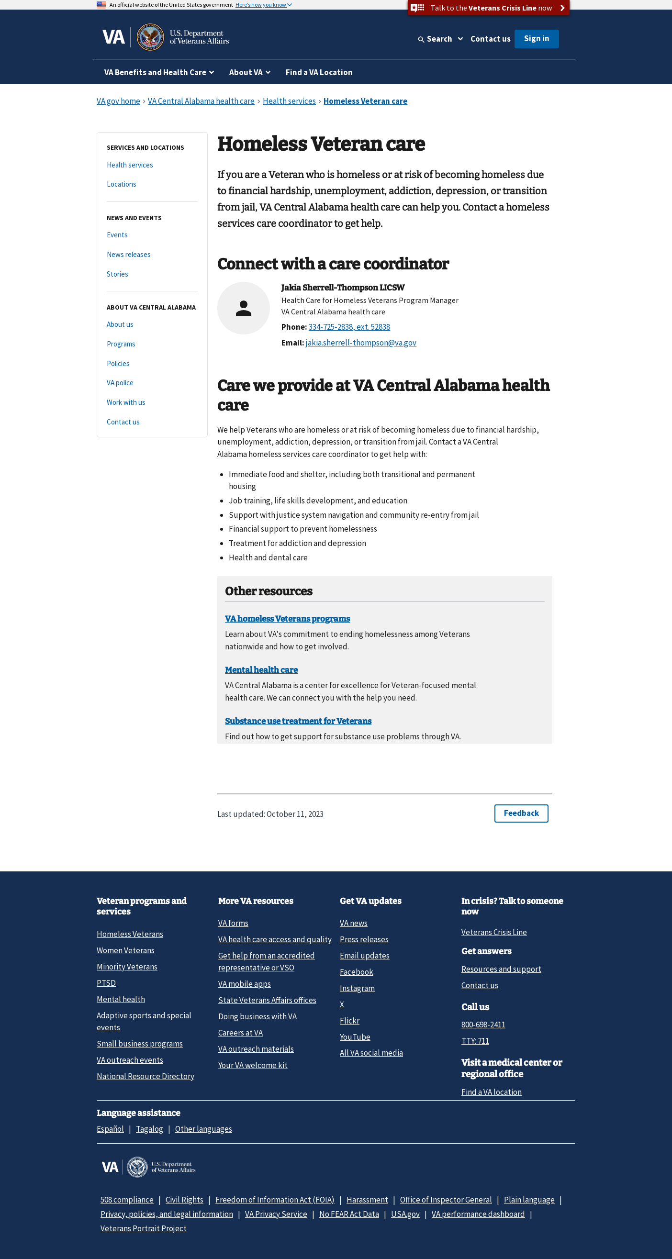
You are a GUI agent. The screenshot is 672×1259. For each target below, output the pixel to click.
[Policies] (152, 364)
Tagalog (149, 1129)
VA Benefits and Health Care (155, 72)
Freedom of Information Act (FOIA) (275, 1199)
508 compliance (127, 1199)
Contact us (490, 38)
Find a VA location (491, 1092)
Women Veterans (126, 950)
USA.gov (405, 1214)
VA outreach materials (256, 1049)
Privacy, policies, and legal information (167, 1214)
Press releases (364, 939)
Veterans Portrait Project (144, 1228)
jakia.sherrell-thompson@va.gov (361, 342)
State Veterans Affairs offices (267, 1000)
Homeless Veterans (130, 934)
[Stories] (152, 274)
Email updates (365, 955)
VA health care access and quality (275, 939)
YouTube (355, 1037)
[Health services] (152, 165)
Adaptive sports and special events (144, 1021)
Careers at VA (240, 1032)
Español (110, 1129)
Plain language (529, 1199)
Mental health (121, 999)
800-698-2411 (483, 1024)
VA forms (233, 923)
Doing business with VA (257, 1016)
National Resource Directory (145, 1076)
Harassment (367, 1199)
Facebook (356, 972)
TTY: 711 (475, 1041)
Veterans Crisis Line (494, 932)
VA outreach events (130, 1060)
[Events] (152, 235)
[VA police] (152, 383)
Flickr (349, 1020)
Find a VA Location (319, 72)
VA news (354, 923)
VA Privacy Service (276, 1214)
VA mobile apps (244, 984)
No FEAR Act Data (349, 1214)
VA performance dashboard (478, 1214)
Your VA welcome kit (253, 1065)
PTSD (106, 983)
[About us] (152, 324)
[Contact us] (152, 422)
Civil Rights (184, 1199)
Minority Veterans (127, 966)
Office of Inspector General (446, 1199)
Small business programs (140, 1043)
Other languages (203, 1129)
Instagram (357, 988)
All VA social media (371, 1052)
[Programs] (152, 344)
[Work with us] (152, 402)
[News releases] (152, 255)
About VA (246, 72)
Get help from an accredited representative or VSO (266, 961)
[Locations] (152, 184)
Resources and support (501, 969)
